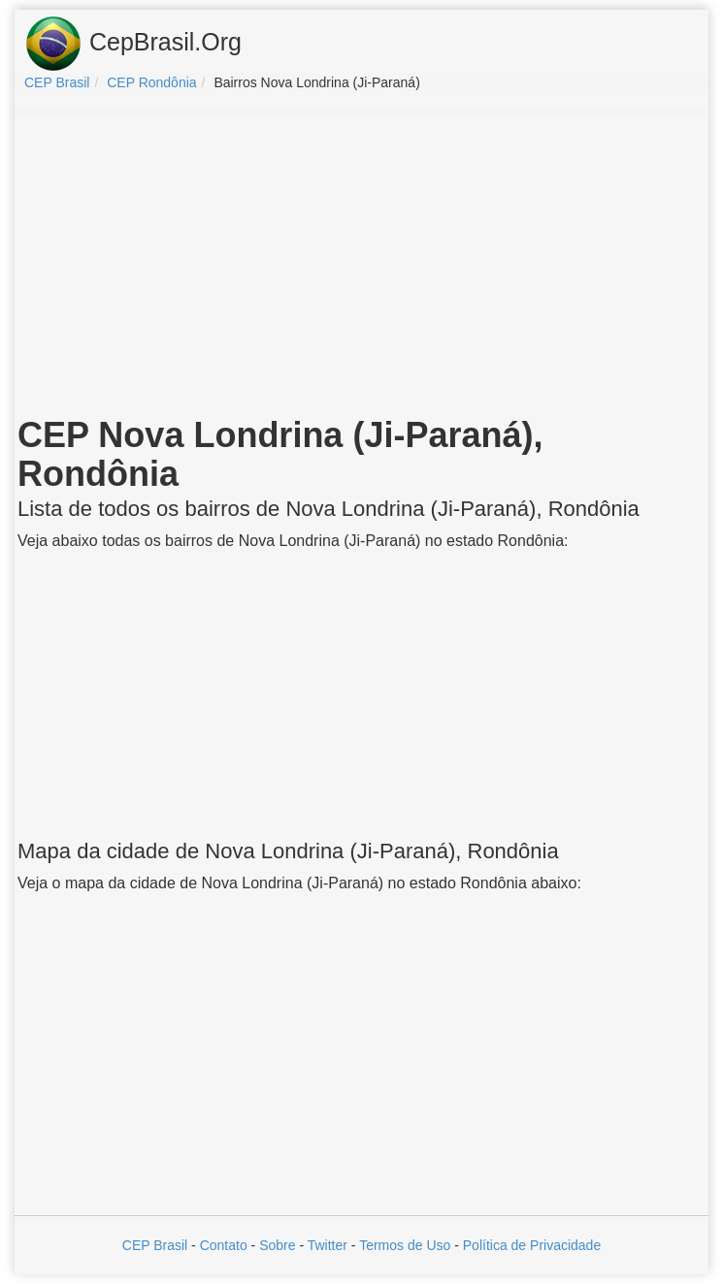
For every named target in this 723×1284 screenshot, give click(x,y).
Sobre (277, 1245)
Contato (223, 1245)
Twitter (327, 1245)
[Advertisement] (362, 267)
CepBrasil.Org (133, 44)
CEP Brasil (154, 1245)
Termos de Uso (404, 1245)
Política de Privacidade (532, 1245)
